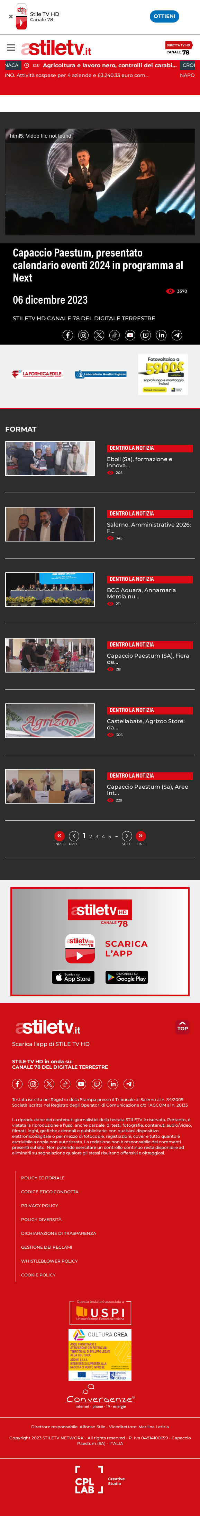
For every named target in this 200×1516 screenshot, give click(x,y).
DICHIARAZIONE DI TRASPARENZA (58, 1233)
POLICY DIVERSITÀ (41, 1219)
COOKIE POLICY (38, 1274)
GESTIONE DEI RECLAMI (46, 1247)
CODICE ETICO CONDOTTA (50, 1191)
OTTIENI (164, 16)
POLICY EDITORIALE (43, 1177)
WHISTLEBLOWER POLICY (49, 1261)
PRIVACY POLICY (39, 1205)
